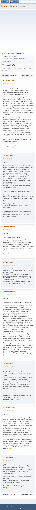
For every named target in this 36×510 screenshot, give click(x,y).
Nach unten (5, 75)
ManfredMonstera (9, 80)
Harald (11, 58)
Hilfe (6, 506)
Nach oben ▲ (28, 506)
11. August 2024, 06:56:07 (9, 229)
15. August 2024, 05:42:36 (9, 366)
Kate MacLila (22, 58)
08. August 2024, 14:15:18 (9, 83)
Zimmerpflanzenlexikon (13, 6)
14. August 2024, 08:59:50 (9, 294)
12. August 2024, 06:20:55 (9, 265)
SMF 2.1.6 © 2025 (14, 508)
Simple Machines (22, 508)
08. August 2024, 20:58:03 (9, 158)
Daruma (16, 58)
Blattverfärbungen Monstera (11, 399)
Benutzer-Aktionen (28, 75)
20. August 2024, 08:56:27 (9, 410)
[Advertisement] (18, 32)
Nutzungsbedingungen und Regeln (16, 506)
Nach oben (5, 494)
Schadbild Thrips (7, 278)
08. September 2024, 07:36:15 (10, 460)
